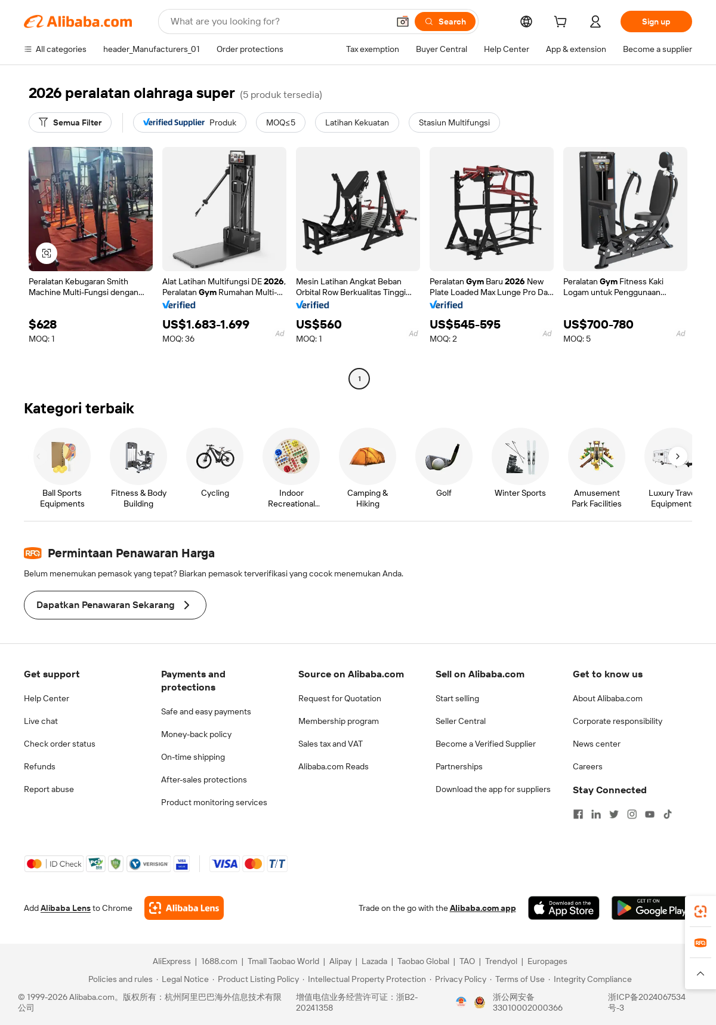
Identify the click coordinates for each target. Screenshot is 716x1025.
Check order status (59, 743)
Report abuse (49, 789)
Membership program (338, 721)
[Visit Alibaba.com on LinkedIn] (596, 814)
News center (597, 743)
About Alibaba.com (608, 698)
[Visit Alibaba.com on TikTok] (667, 814)
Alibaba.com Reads (333, 766)
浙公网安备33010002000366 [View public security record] (528, 1002)
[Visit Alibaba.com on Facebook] (578, 814)
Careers (588, 766)
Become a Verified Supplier (486, 743)
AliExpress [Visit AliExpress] (172, 961)
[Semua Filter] (70, 122)
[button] (403, 21)
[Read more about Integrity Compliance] (590, 979)
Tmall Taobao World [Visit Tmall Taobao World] (283, 961)
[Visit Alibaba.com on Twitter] (614, 814)
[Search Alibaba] (278, 21)
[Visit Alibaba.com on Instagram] (631, 814)
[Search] (445, 21)
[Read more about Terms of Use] (517, 979)
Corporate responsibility (617, 721)
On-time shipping (193, 757)
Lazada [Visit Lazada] (374, 961)
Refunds (39, 766)
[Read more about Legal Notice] (182, 979)
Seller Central (461, 721)
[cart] (563, 23)
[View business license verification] (461, 1002)
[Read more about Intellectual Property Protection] (364, 979)
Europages (547, 961)
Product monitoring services (214, 802)
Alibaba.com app (483, 908)
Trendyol (501, 961)
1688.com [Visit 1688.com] (219, 961)
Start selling (457, 698)
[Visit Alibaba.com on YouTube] (649, 814)
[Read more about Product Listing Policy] (255, 979)
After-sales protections (204, 779)
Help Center (46, 698)
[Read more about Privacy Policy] (458, 979)
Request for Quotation (339, 698)
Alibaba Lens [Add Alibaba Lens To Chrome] (66, 908)
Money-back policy (196, 734)
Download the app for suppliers (493, 789)
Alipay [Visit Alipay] (340, 961)
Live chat (41, 721)
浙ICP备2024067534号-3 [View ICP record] (647, 1002)
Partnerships (459, 766)
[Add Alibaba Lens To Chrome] (184, 908)
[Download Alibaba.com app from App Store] (564, 908)
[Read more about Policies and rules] (119, 979)
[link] (700, 911)
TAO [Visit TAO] (467, 961)
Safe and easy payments (206, 711)
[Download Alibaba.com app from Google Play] (652, 908)
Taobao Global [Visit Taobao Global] (423, 961)
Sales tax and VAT (330, 743)
